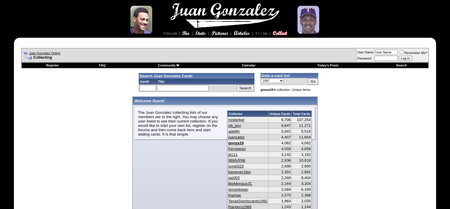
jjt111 (232, 154)
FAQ (102, 65)
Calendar (248, 65)
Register (52, 65)
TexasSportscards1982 (248, 201)
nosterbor (236, 120)
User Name (365, 52)
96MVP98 (236, 160)
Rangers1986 (239, 207)
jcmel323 (236, 166)
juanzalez (236, 137)
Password (364, 58)
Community (169, 65)
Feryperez (237, 149)
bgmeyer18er (239, 172)
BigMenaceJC (240, 183)
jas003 (233, 178)
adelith (233, 131)
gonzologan (238, 189)
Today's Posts (327, 65)
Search (401, 65)
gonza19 (236, 143)
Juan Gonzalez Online (44, 53)
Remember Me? (413, 53)
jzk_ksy (234, 125)
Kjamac (234, 195)
